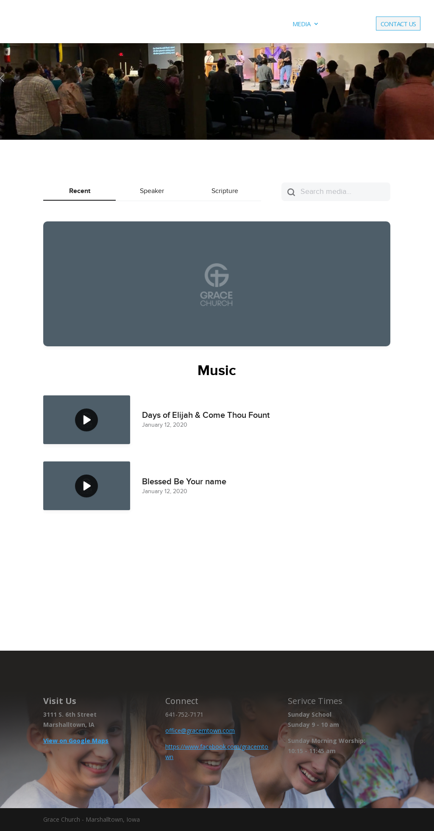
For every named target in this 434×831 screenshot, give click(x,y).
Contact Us (398, 24)
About (171, 24)
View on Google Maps (75, 741)
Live (335, 24)
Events (262, 24)
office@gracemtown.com (200, 730)
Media (301, 24)
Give (358, 24)
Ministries (216, 24)
